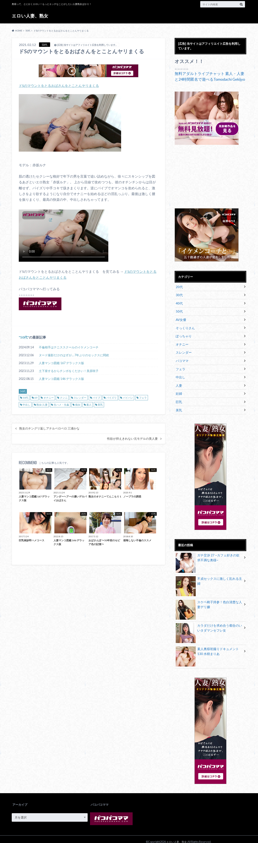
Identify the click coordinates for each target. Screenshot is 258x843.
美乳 (100, 404)
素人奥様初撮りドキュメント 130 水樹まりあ (208, 646)
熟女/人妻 (42, 404)
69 (35, 397)
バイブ (96, 397)
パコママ (181, 357)
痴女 (77, 404)
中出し (26, 404)
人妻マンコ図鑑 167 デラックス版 (61, 362)
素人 (88, 404)
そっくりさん (184, 326)
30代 (178, 294)
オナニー (48, 397)
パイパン (128, 397)
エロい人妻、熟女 (31, 16)
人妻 (178, 381)
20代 (178, 286)
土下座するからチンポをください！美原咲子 (69, 370)
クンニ (64, 397)
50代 (24, 337)
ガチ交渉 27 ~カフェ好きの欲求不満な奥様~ (208, 552)
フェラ (143, 397)
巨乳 (178, 397)
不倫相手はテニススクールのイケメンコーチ (69, 347)
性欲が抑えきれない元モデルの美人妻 (132, 438)
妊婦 (178, 389)
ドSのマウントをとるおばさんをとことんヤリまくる (59, 85)
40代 (178, 302)
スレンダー (80, 397)
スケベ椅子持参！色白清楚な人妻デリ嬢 (208, 599)
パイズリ (111, 397)
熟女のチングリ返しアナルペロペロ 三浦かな (49, 428)
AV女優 (180, 318)
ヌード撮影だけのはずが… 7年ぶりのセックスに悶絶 (74, 354)
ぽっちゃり (182, 334)
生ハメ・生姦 (61, 404)
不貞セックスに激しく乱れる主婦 (208, 574)
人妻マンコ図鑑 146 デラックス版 (61, 378)
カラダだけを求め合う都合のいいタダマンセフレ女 (208, 622)
